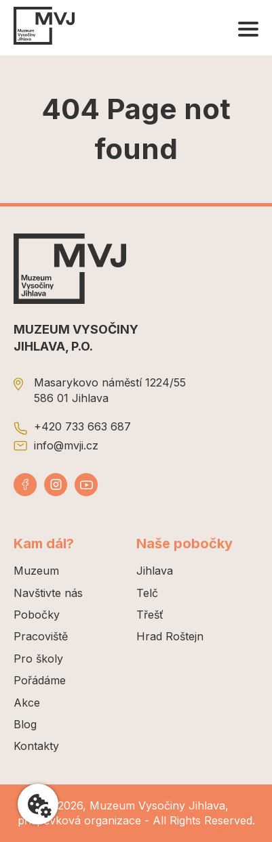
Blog (25, 724)
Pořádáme (40, 680)
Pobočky (37, 614)
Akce (27, 702)
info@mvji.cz (66, 445)
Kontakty (36, 746)
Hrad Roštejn (169, 636)
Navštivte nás (48, 593)
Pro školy (38, 658)
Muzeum (36, 570)
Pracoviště (41, 636)
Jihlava (154, 570)
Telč (147, 593)
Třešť (149, 614)
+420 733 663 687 (82, 426)
